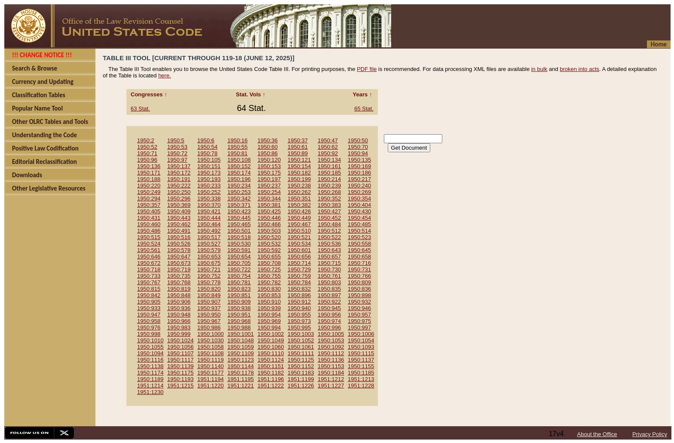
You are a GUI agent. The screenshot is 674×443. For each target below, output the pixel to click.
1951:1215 (180, 385)
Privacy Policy (649, 434)
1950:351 (299, 198)
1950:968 (239, 321)
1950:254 (269, 192)
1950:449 (299, 218)
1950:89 (298, 153)
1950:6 (205, 140)
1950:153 (269, 166)
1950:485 (359, 224)
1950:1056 (180, 347)
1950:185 (329, 172)
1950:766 (359, 276)
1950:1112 (331, 353)
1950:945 (329, 308)
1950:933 (148, 308)
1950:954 (269, 314)
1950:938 (239, 308)
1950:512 (329, 231)
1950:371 (239, 205)
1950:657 (329, 256)
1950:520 (269, 237)
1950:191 (178, 179)
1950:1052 (301, 340)
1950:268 (329, 192)
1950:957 (359, 314)
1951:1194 (210, 379)
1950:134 (329, 160)
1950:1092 (331, 347)
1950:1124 (270, 360)
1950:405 (148, 211)
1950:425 (269, 211)
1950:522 (329, 237)
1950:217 (359, 179)
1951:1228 (361, 385)
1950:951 (239, 314)
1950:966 (178, 321)
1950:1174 (150, 372)
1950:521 (299, 237)
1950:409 (178, 211)
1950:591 (239, 250)
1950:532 (269, 243)
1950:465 (239, 224)
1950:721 (209, 269)
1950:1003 (301, 334)
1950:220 (148, 185)
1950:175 (269, 172)
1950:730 (329, 269)
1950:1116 (150, 360)
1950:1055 (150, 347)
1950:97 (177, 160)
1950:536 (329, 243)
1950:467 (299, 224)
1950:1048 (240, 340)
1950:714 (299, 263)
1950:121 (299, 160)
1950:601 (299, 250)
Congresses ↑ (149, 94)
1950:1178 (240, 372)
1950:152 (239, 166)
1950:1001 (240, 334)
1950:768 (178, 282)
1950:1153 (331, 366)
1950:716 (359, 263)
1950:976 (148, 327)
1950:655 (269, 256)
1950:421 (209, 211)
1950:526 (178, 243)
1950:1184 (331, 372)
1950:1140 (210, 366)
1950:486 (148, 231)
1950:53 (177, 147)
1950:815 (148, 289)
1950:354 (359, 198)
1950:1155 (361, 366)
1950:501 (239, 231)
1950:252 (209, 192)
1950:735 (178, 276)
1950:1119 (210, 360)
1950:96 (147, 160)
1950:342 (239, 198)
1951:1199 (301, 379)
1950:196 (239, 179)
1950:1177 (210, 372)
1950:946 (359, 308)
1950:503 (269, 231)
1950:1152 (301, 366)
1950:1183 (301, 372)
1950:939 (269, 308)
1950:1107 (180, 353)
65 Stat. (364, 108)
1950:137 (178, 166)
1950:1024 (180, 340)
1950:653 (209, 256)
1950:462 (178, 224)
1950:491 (178, 231)
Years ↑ (363, 94)
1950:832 (299, 289)
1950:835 (329, 289)
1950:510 (299, 231)
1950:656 (299, 256)
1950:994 (269, 327)
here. (164, 75)
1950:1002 (270, 334)
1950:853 (269, 295)
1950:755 (269, 276)
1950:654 (239, 256)
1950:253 (239, 192)
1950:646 (148, 256)
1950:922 (329, 301)
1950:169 (359, 166)
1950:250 (178, 192)
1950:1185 (361, 372)
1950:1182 (270, 372)
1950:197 (269, 179)
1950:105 (209, 160)
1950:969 (269, 321)
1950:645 (359, 250)
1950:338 (209, 198)
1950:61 (298, 147)
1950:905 (148, 301)
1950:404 (359, 205)
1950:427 (329, 211)
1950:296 (178, 198)
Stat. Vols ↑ (251, 94)
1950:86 (267, 153)
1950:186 (359, 172)
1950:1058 (210, 347)
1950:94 (358, 153)
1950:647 (178, 256)
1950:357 (148, 205)
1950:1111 (301, 353)
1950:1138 (150, 366)
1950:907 (209, 301)
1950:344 (269, 198)
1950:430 (359, 211)
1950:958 (148, 321)
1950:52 (147, 147)
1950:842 (148, 295)
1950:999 (178, 334)
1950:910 (269, 301)
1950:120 (269, 160)
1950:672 (148, 263)
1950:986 (209, 327)
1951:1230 (150, 392)
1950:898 (359, 295)
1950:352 (329, 198)
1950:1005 (331, 334)
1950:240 (359, 185)
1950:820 (209, 289)
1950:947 (148, 314)
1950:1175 (180, 372)
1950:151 (209, 166)
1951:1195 (240, 379)
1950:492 (209, 231)
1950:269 (359, 192)
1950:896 (299, 295)
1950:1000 (210, 334)
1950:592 (269, 250)
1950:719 (178, 269)
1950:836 (359, 289)
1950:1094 (150, 353)
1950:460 (148, 224)
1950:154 (299, 166)
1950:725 (269, 269)
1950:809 (359, 282)
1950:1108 (210, 353)
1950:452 (329, 218)
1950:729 (299, 269)
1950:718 (148, 269)
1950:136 (148, 166)
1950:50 (358, 140)
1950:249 (148, 192)
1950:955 (299, 314)
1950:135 (359, 160)
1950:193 (209, 179)
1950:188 (148, 179)
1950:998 (148, 334)
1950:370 (209, 205)
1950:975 (359, 321)
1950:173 (209, 172)
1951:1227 (331, 385)
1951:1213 (361, 379)
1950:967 (209, 321)
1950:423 (239, 211)
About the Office (597, 434)
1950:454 (359, 218)
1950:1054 (361, 340)
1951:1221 (240, 385)
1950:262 (299, 192)
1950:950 (209, 314)
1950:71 (147, 153)
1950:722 (239, 269)
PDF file (367, 69)
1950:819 (178, 289)
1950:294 (148, 198)
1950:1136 (331, 360)
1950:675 (209, 263)
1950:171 (148, 172)
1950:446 (269, 218)
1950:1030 (210, 340)
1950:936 (178, 308)
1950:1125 (301, 360)
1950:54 (207, 147)
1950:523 (359, 237)
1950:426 (299, 211)
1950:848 (178, 295)
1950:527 (209, 243)
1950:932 (359, 301)
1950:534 (299, 243)
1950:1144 (240, 366)
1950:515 (148, 237)
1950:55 (237, 147)
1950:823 (239, 289)
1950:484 (329, 224)
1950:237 (269, 185)
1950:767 (148, 282)
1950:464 (209, 224)
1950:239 (329, 185)
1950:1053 (331, 340)
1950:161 (329, 166)
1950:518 (239, 237)
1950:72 (177, 153)
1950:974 (329, 321)
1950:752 (209, 276)
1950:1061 (301, 347)
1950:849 (209, 295)
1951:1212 (331, 379)
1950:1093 (361, 347)
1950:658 (359, 256)
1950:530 (239, 243)
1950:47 (328, 140)
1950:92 (328, 153)
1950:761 (329, 276)
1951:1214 (150, 385)
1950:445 (239, 218)
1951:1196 (270, 379)
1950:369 (178, 205)
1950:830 (269, 289)
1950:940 (299, 308)
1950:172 (178, 172)
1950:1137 (361, 360)
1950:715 (329, 263)
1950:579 (209, 250)
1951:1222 (270, 385)
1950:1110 (270, 353)
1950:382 (299, 205)
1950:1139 (180, 366)
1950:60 (267, 147)
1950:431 (148, 218)
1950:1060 (270, 347)
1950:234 (239, 185)
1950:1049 (270, 340)
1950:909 (239, 301)
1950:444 (209, 218)
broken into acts (579, 69)
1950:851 (239, 295)
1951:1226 (301, 385)
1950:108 (239, 160)
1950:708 (269, 263)
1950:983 (178, 327)
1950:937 (209, 308)
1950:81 (237, 153)
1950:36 (267, 140)
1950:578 (178, 250)
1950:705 (239, 263)
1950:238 (299, 185)
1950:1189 (150, 379)
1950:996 (329, 327)
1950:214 (329, 179)
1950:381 (269, 205)
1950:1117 (180, 360)
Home (659, 44)
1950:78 (207, 153)
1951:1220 (210, 385)
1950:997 (359, 327)
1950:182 (299, 172)
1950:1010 (150, 340)
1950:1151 (270, 366)
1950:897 (329, 295)
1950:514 (359, 231)
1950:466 (269, 224)
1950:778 (209, 282)
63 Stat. (140, 108)
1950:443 (178, 218)
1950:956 (329, 314)
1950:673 (178, 263)
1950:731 (359, 269)
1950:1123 (240, 360)
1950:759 (299, 276)
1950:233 (209, 185)
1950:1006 (361, 334)
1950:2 (145, 140)
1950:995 (299, 327)
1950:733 (148, 276)
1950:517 (209, 237)
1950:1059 (240, 347)
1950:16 (237, 140)
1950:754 (239, 276)
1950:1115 (361, 353)
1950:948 (178, 314)
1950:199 (299, 179)
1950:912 (299, 301)
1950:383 (329, 205)
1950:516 (178, 237)
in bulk (539, 69)
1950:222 (178, 185)
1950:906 (178, 301)
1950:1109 (240, 353)
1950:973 (299, 321)
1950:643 (329, 250)
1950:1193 (180, 379)
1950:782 (269, 282)
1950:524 (148, 243)
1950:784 (299, 282)
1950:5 (175, 140)
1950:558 (359, 243)
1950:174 (239, 172)
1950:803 (329, 282)
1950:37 (298, 140)
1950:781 (239, 282)
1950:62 (328, 147)
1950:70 (358, 147)
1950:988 (239, 327)
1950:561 (148, 250)
